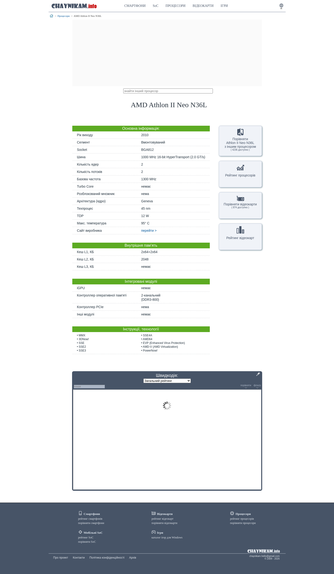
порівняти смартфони (91, 523)
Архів (132, 557)
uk (281, 8)
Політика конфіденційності (106, 557)
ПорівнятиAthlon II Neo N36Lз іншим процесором (240, 139)
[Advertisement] (167, 53)
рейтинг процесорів (242, 518)
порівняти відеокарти (164, 523)
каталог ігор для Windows (166, 537)
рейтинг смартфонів (90, 518)
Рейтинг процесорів (240, 170)
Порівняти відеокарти (240, 202)
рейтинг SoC (85, 537)
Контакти (79, 557)
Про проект (60, 557)
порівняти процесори (243, 523)
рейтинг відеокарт (162, 518)
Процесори (63, 15)
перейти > (149, 230)
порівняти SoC (87, 541)
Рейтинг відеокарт (240, 233)
